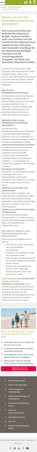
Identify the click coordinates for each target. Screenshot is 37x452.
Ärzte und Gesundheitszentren (16, 411)
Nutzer (30, 4)
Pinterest (23, 448)
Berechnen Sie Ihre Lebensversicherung (20, 369)
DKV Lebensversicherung (10, 9)
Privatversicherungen (15, 7)
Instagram (14, 448)
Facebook (10, 448)
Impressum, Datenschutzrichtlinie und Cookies (12, 440)
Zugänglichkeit (30, 440)
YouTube (27, 448)
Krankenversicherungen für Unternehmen (19, 397)
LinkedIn (19, 448)
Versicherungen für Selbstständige (15, 390)
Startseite (3, 7)
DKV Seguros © (18, 443)
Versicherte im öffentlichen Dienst (18, 404)
